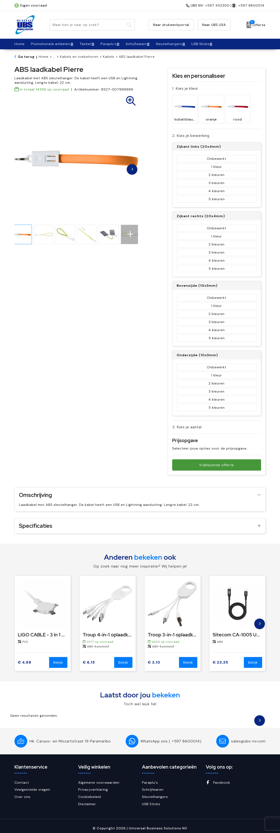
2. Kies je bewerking (190, 131)
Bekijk (58, 658)
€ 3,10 (154, 658)
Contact (21, 778)
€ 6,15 (89, 658)
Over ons (22, 792)
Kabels (108, 56)
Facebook (218, 778)
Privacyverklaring (93, 785)
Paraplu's (108, 44)
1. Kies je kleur (185, 88)
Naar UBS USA (214, 25)
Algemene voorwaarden (98, 778)
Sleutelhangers (169, 44)
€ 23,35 (220, 658)
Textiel (85, 44)
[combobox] (87, 25)
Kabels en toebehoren (79, 56)
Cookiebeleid (89, 792)
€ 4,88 (24, 658)
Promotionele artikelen (50, 44)
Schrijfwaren (136, 44)
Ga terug (26, 56)
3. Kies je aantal (187, 422)
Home (43, 56)
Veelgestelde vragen (32, 785)
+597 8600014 (251, 5)
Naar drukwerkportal (171, 25)
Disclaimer (87, 800)
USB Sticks (200, 44)
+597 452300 (217, 5)
